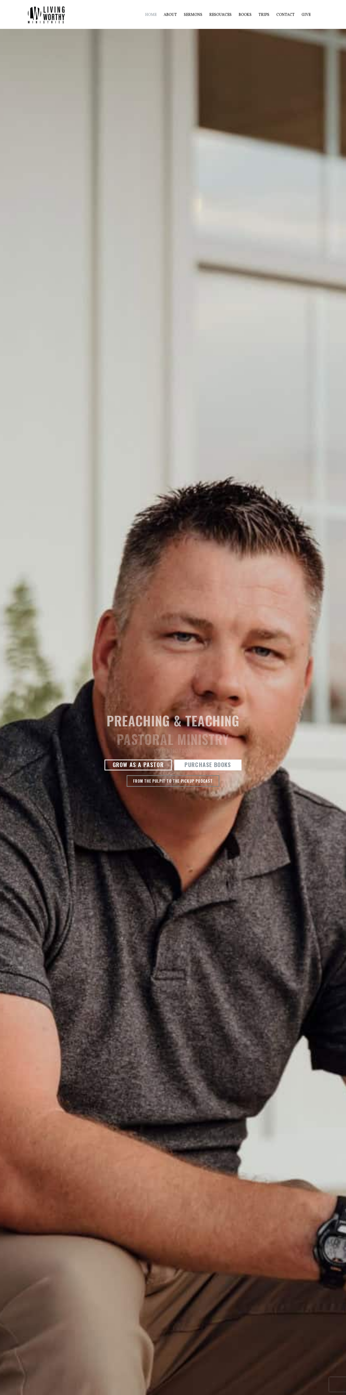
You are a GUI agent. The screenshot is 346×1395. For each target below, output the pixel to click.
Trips (264, 15)
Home (151, 15)
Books (245, 15)
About (170, 15)
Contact (285, 15)
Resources (220, 15)
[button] (138, 765)
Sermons (193, 15)
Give (306, 15)
